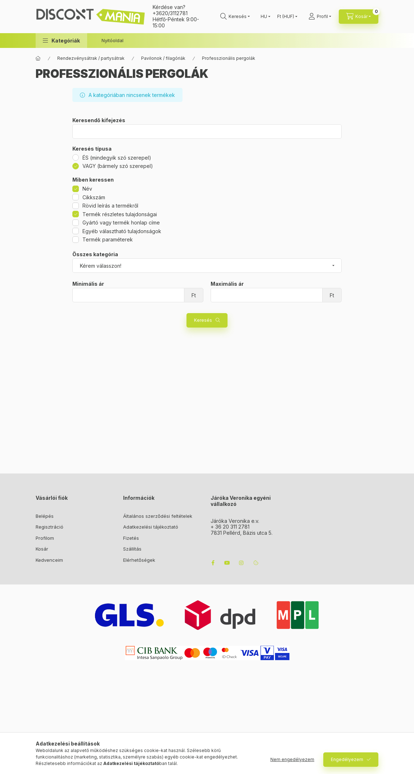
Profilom (45, 538)
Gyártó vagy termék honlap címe (121, 222)
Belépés (45, 516)
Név (87, 189)
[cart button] (358, 16)
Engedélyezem (347, 759)
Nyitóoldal (112, 40)
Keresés (203, 320)
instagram (241, 563)
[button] (61, 40)
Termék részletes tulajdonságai (119, 214)
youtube (227, 563)
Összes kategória (95, 254)
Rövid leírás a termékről (110, 206)
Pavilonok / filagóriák (163, 58)
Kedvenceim (49, 560)
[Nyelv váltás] (263, 16)
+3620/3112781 (170, 13)
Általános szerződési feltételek (157, 516)
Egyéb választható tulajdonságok (121, 231)
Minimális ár (88, 284)
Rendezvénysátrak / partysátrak (91, 58)
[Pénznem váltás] (285, 16)
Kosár (42, 549)
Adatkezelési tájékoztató (150, 527)
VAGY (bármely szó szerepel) (117, 166)
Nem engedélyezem (292, 759)
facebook (213, 563)
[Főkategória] (38, 58)
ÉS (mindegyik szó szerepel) (116, 158)
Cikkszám (93, 197)
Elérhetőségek (139, 560)
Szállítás (132, 549)
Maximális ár (227, 284)
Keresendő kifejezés (98, 120)
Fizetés (131, 538)
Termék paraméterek (107, 239)
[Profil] (320, 16)
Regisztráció (49, 527)
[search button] (235, 16)
